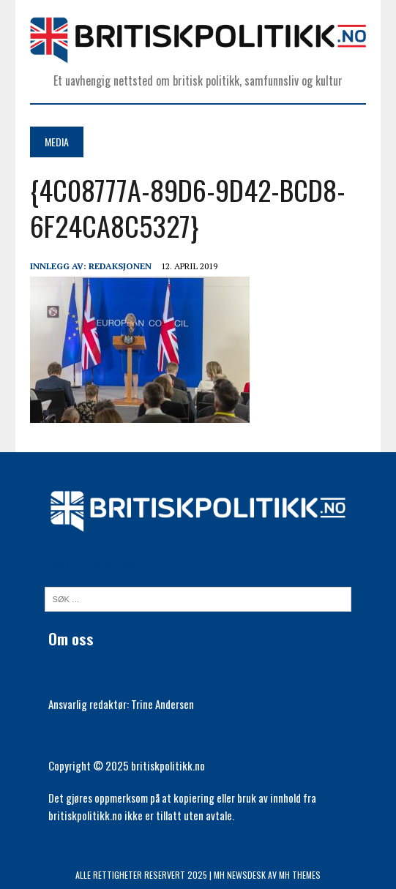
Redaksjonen (120, 265)
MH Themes (300, 875)
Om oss (71, 638)
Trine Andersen (162, 704)
